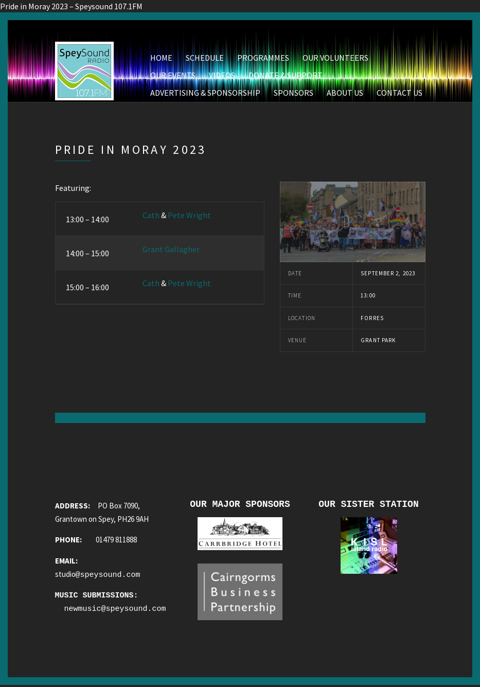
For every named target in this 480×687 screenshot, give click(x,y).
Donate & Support (285, 75)
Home (161, 57)
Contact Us (399, 92)
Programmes (263, 57)
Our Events (172, 75)
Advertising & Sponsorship (205, 92)
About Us (345, 92)
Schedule (205, 57)
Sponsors (293, 92)
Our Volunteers (335, 57)
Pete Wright (189, 215)
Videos (222, 75)
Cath (151, 215)
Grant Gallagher (171, 249)
